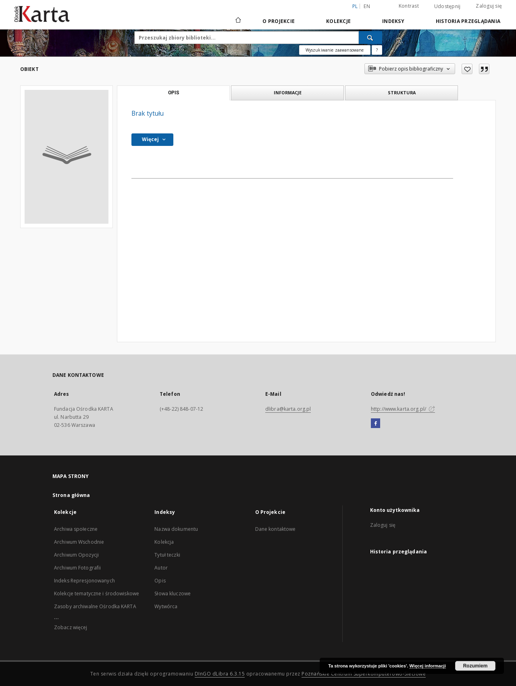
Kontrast (409, 5)
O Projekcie (278, 21)
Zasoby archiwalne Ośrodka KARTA (95, 606)
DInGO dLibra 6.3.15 (220, 673)
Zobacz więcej (70, 627)
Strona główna (71, 495)
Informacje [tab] (288, 92)
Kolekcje (338, 21)
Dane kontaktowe (275, 529)
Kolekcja (164, 541)
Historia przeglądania (468, 21)
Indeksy (393, 21)
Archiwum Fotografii (77, 567)
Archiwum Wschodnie (79, 541)
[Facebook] (375, 423)
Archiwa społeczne (76, 529)
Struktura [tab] (402, 92)
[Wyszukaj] (370, 37)
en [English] (367, 6)
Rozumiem (475, 666)
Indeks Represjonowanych (84, 580)
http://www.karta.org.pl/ (403, 408)
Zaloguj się (489, 5)
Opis (159, 580)
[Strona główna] (238, 21)
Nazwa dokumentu (176, 529)
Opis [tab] (173, 93)
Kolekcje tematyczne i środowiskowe (96, 593)
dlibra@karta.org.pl (288, 408)
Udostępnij (447, 6)
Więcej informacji (428, 665)
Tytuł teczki (167, 554)
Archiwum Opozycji (76, 554)
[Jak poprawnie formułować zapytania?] (377, 50)
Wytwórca (165, 606)
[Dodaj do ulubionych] (467, 69)
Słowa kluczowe (172, 593)
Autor (161, 567)
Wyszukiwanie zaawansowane (335, 50)
